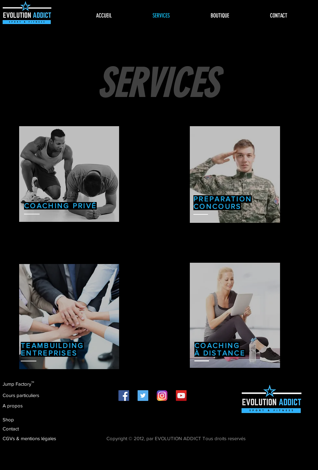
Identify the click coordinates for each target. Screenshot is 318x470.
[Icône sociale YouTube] (181, 395)
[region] (69, 174)
